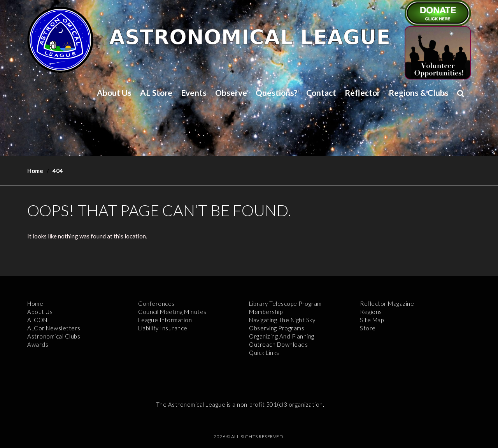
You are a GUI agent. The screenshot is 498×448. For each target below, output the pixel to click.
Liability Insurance (163, 328)
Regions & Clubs (419, 92)
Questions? (277, 92)
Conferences (156, 303)
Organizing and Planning (281, 336)
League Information (165, 319)
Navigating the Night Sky (282, 319)
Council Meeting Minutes (172, 311)
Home (35, 170)
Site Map (372, 319)
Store (368, 328)
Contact (321, 92)
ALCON (37, 319)
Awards (37, 344)
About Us (114, 92)
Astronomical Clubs (53, 336)
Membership (265, 311)
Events (194, 92)
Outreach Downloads (278, 344)
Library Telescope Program (285, 303)
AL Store (156, 92)
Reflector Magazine (387, 303)
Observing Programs (276, 328)
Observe (231, 92)
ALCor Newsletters (54, 328)
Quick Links (264, 352)
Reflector (362, 92)
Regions (371, 311)
